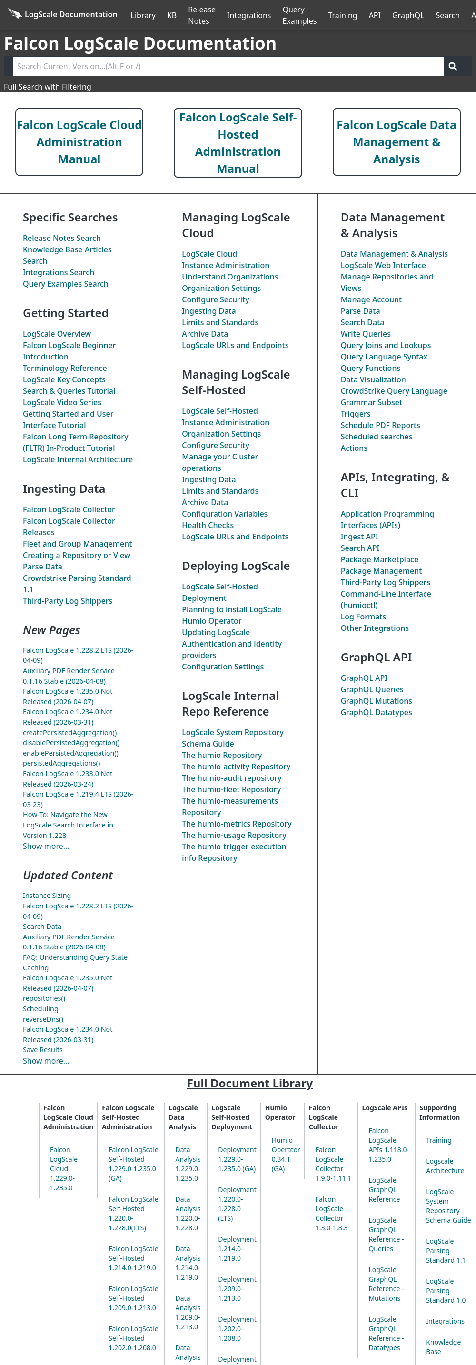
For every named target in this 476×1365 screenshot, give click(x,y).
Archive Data (205, 334)
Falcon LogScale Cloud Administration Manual (79, 142)
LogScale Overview (57, 334)
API (375, 15)
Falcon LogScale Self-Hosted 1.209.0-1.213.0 (133, 1298)
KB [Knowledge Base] (172, 15)
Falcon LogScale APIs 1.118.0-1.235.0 (388, 1145)
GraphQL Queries (372, 689)
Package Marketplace (379, 559)
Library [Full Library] (143, 15)
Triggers (356, 414)
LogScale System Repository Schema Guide (448, 1206)
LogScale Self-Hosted (220, 411)
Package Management (381, 571)
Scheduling (41, 1008)
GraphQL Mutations (376, 701)
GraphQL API (364, 678)
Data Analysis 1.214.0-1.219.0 (188, 1263)
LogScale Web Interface (383, 265)
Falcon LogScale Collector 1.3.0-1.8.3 (332, 1213)
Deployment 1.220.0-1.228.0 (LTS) (237, 1204)
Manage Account (371, 299)
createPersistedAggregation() (70, 732)
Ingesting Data (209, 311)
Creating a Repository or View (76, 555)
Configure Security (215, 299)
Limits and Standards (220, 322)
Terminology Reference (65, 368)
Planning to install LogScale (232, 609)
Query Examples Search (66, 284)
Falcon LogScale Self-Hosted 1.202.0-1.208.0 (133, 1338)
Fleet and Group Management (77, 543)
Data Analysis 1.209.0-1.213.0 (188, 1312)
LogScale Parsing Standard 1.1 (446, 1250)
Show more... (46, 846)
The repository (231, 778)
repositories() (44, 998)
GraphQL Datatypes (376, 712)
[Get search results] (453, 66)
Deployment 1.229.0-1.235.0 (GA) (237, 1159)
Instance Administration (225, 265)
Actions (354, 448)
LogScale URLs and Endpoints (235, 345)
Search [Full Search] (448, 15)
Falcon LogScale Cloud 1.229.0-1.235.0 (64, 1168)
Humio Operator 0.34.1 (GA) (286, 1154)
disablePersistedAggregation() (71, 742)
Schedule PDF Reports (380, 425)
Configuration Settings (223, 666)
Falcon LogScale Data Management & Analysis (396, 142)
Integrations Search (58, 272)
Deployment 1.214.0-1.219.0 (237, 1249)
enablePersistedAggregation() (71, 752)
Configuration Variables (225, 513)
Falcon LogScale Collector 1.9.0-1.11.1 (334, 1164)
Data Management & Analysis (394, 254)
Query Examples (299, 15)
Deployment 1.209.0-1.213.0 (237, 1289)
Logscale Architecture (445, 1165)
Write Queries (366, 334)
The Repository (222, 755)
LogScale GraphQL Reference (384, 1190)
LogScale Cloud (209, 254)
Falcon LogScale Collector (69, 509)
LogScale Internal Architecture (78, 459)
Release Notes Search (62, 238)
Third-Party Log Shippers (67, 601)
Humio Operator (211, 621)
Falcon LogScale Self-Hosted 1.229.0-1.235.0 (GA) (133, 1164)
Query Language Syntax (384, 356)
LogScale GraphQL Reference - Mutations (386, 1284)
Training (342, 15)
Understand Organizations (230, 276)
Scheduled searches (377, 436)
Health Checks (208, 525)
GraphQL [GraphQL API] (408, 15)
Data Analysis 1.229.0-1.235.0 (188, 1164)
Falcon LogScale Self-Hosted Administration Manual (238, 142)
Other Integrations (375, 628)
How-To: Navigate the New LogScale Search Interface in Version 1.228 (68, 824)
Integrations (249, 15)
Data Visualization (373, 379)
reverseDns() (43, 1019)
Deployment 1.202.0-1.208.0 (237, 1329)
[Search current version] (228, 66)
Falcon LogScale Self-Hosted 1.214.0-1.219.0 (133, 1258)
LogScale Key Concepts (64, 379)
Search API (360, 548)
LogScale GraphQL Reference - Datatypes (386, 1333)
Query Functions (371, 368)
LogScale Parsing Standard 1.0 (446, 1290)
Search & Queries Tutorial (69, 391)
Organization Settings (221, 288)
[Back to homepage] (63, 15)
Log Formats (364, 616)
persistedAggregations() (61, 762)
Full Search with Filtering (47, 86)
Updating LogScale (216, 632)
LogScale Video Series (62, 402)
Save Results (43, 1049)
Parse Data (42, 566)
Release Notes (202, 15)
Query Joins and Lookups (386, 345)
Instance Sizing (47, 895)
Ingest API (359, 536)
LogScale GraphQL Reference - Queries (386, 1234)
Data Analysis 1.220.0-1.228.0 (188, 1213)
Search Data (42, 926)
